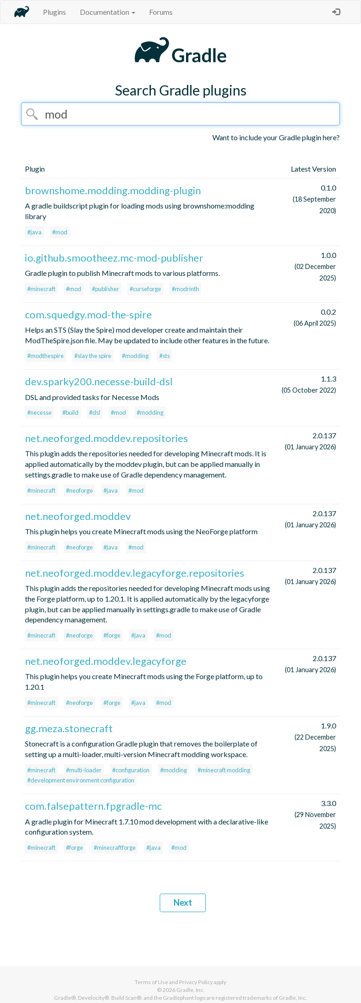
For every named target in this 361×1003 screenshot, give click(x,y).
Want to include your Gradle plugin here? (276, 137)
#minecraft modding (224, 770)
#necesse (39, 412)
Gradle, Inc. (190, 989)
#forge (111, 635)
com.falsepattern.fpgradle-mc (93, 806)
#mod (59, 232)
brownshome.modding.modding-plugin (113, 190)
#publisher (105, 289)
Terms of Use (151, 982)
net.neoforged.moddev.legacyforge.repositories (134, 573)
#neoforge (79, 490)
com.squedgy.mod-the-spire (88, 314)
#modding (135, 355)
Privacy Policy (196, 982)
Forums (161, 11)
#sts (164, 355)
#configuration (131, 770)
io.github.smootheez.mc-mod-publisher (114, 257)
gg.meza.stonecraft (69, 728)
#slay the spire (92, 355)
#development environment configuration (80, 780)
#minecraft (41, 289)
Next (183, 902)
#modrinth (185, 289)
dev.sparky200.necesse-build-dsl (99, 381)
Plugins (54, 11)
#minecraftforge (115, 847)
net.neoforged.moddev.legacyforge (106, 661)
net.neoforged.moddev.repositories (106, 438)
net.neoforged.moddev (78, 516)
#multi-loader (84, 770)
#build (70, 412)
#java (34, 232)
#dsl (94, 412)
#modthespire (45, 355)
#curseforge (145, 289)
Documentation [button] (107, 11)
